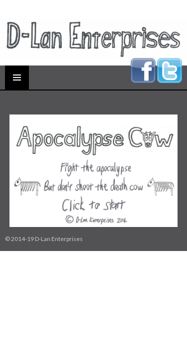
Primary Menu (17, 78)
